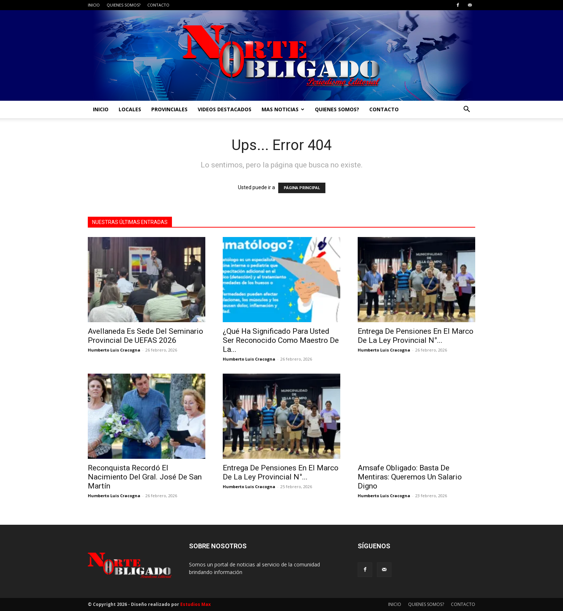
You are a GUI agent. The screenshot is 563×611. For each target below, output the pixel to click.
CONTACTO (158, 5)
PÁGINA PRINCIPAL (302, 188)
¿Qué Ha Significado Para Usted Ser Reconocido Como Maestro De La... (281, 340)
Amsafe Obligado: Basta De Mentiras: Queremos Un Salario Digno (410, 477)
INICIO (94, 5)
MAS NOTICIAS (283, 109)
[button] (466, 110)
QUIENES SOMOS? (123, 5)
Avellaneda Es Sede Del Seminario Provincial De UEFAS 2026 (145, 336)
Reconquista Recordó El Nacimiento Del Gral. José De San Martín (145, 477)
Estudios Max (195, 604)
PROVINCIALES (169, 109)
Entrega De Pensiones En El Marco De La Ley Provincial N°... (415, 336)
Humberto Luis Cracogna (114, 350)
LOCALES (130, 109)
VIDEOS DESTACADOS (224, 109)
